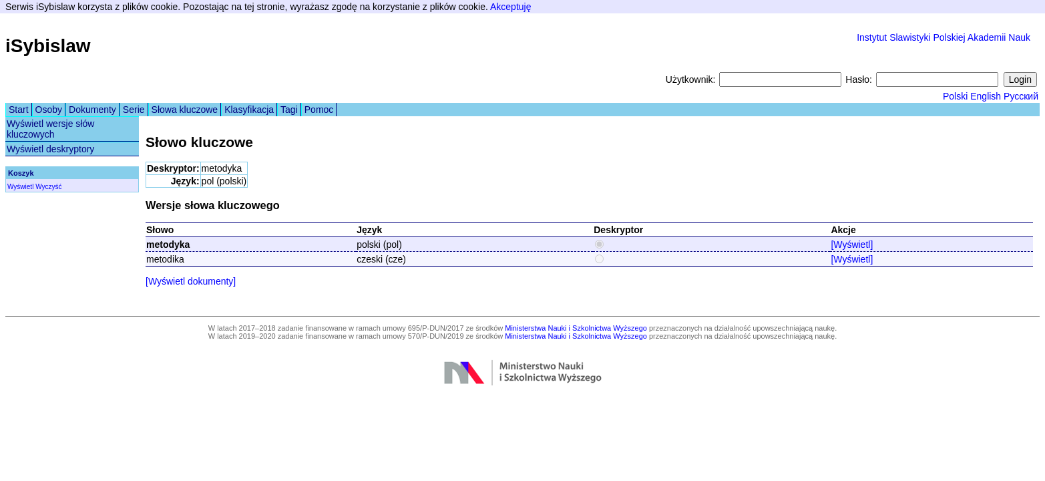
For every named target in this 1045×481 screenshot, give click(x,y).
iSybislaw (48, 45)
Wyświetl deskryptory (50, 149)
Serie (134, 109)
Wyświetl (20, 186)
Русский (1021, 96)
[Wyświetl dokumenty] (191, 281)
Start (19, 109)
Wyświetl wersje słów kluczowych (50, 129)
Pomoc (319, 109)
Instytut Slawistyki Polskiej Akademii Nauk (943, 37)
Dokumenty (92, 109)
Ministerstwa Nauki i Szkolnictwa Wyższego (576, 328)
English (985, 96)
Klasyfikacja (249, 109)
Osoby (48, 109)
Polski (955, 96)
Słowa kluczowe (185, 109)
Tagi (289, 109)
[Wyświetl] (852, 244)
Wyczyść (48, 186)
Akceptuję (510, 6)
